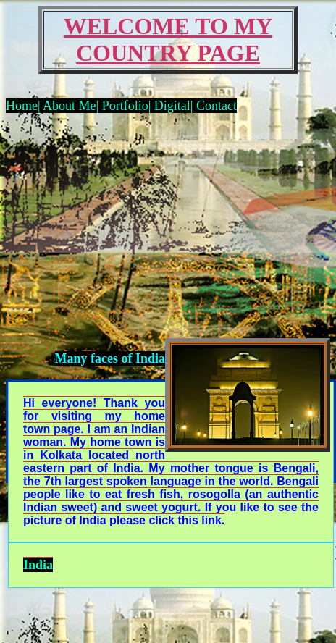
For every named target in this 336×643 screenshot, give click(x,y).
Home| (23, 105)
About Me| (71, 105)
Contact (216, 105)
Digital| (175, 105)
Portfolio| (128, 105)
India (38, 565)
